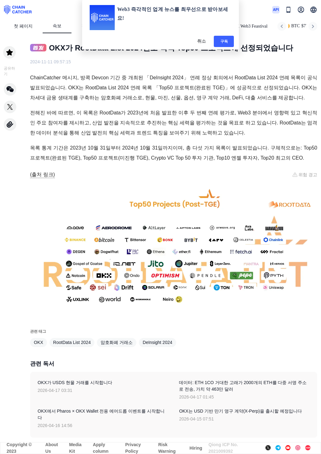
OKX (38, 342)
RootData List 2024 (72, 342)
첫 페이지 (23, 26)
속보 (57, 26)
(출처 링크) (42, 174)
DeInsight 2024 (157, 342)
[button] (313, 9)
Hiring (196, 448)
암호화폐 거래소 (117, 342)
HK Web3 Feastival (248, 26)
